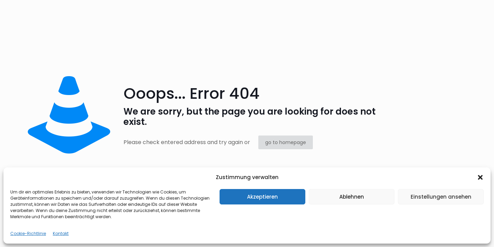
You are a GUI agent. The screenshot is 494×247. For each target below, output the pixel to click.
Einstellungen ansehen (441, 196)
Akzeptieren (262, 196)
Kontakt (61, 233)
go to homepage (285, 142)
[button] (480, 177)
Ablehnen (351, 196)
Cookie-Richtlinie (28, 233)
